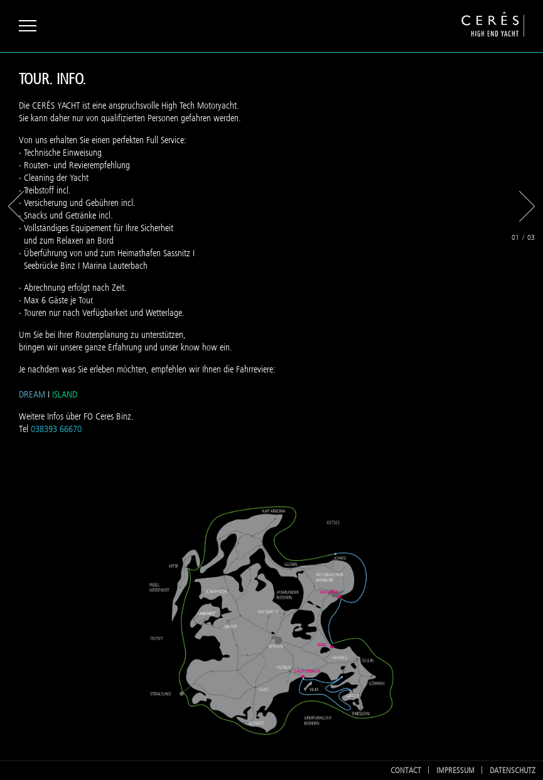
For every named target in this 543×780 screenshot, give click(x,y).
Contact (405, 770)
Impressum (455, 770)
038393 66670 (56, 429)
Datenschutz (512, 770)
